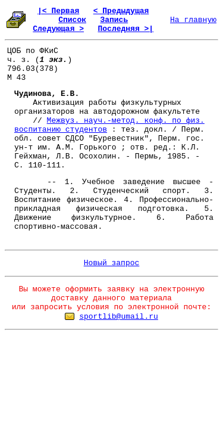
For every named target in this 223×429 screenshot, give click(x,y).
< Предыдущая (121, 11)
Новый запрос (112, 263)
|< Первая (58, 11)
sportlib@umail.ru (118, 316)
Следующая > (58, 28)
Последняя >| (125, 28)
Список (72, 19)
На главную (193, 19)
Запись (114, 19)
